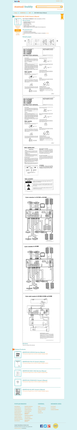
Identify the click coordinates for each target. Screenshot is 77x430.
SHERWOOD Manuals (29, 415)
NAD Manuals (17, 420)
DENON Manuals (17, 412)
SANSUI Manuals (28, 411)
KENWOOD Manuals (18, 414)
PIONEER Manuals (28, 409)
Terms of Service (41, 409)
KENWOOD (23, 12)
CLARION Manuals (18, 411)
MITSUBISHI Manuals (18, 419)
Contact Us (40, 412)
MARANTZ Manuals (18, 417)
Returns (40, 411)
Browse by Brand (60, 9)
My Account (53, 406)
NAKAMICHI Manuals (29, 406)
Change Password (54, 409)
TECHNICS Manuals (28, 418)
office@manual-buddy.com (17, 428)
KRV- (30, 12)
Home (15, 12)
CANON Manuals (17, 409)
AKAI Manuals (17, 406)
